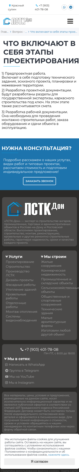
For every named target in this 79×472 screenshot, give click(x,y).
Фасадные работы (20, 285)
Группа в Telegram (24, 371)
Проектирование (20, 262)
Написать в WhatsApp (27, 365)
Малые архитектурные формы (53, 322)
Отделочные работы (16, 305)
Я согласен (39, 461)
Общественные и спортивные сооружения (55, 300)
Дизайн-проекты (19, 280)
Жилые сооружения (51, 264)
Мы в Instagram (21, 383)
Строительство (18, 266)
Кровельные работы (16, 296)
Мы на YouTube (21, 377)
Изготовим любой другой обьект (56, 332)
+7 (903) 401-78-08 (41, 349)
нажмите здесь (58, 454)
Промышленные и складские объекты (57, 281)
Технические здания (51, 311)
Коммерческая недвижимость (53, 272)
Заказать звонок (39, 181)
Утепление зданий (21, 289)
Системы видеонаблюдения (21, 318)
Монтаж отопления (21, 312)
